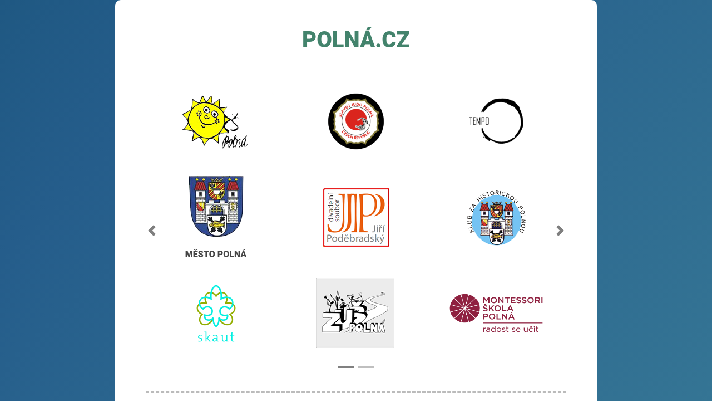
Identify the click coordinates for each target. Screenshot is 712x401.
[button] (152, 230)
